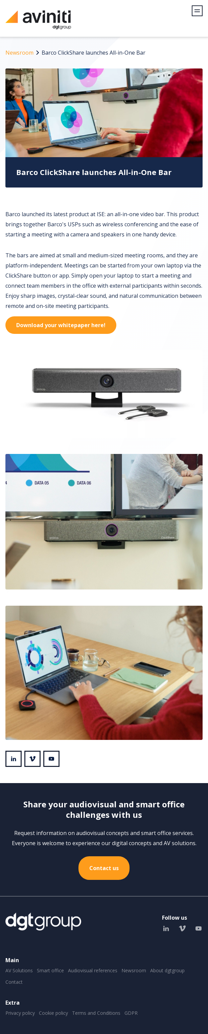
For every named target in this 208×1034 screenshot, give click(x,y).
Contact (14, 982)
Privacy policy (20, 1013)
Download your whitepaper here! (61, 325)
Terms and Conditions (96, 1013)
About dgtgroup (167, 970)
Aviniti (38, 23)
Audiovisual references (92, 970)
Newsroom (19, 52)
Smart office (50, 970)
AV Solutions (19, 970)
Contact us (104, 868)
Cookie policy (53, 1013)
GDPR (131, 1013)
